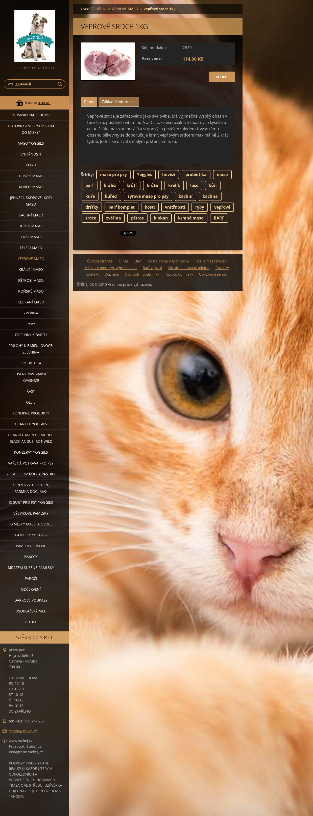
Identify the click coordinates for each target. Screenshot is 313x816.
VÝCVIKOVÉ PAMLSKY (31, 513)
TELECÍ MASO (31, 247)
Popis (89, 101)
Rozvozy (222, 267)
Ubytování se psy (213, 274)
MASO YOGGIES (31, 143)
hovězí (168, 174)
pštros (137, 218)
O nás (124, 261)
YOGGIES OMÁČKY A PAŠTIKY (31, 474)
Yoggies (144, 174)
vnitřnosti (175, 207)
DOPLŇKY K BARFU (31, 334)
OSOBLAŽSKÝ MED (30, 611)
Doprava (112, 274)
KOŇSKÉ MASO (31, 291)
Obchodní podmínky (142, 274)
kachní (185, 196)
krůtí (132, 185)
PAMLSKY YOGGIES (31, 535)
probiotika (196, 174)
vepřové (222, 207)
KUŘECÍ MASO (31, 186)
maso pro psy (113, 174)
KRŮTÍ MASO (31, 226)
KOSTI (31, 165)
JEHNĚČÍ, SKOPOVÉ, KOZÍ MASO (31, 201)
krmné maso (191, 218)
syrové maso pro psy (148, 196)
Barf (138, 261)
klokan (161, 218)
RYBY (31, 323)
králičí (110, 185)
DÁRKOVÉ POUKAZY (30, 600)
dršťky (91, 207)
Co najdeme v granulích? (168, 261)
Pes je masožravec (211, 261)
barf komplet (121, 207)
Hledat (60, 84)
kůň (213, 185)
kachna (210, 196)
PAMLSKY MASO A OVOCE (31, 524)
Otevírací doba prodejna (188, 267)
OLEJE (31, 402)
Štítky (87, 175)
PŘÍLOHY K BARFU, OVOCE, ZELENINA (31, 349)
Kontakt (92, 274)
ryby (199, 207)
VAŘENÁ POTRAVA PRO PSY (31, 463)
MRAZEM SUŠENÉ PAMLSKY (31, 567)
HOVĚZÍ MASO (31, 175)
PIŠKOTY (31, 556)
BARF (219, 218)
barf (89, 185)
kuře (90, 196)
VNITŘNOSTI (30, 154)
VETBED (31, 622)
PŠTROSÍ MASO (31, 280)
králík (174, 185)
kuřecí (111, 196)
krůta (152, 185)
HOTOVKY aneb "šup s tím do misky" (31, 129)
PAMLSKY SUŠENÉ (31, 545)
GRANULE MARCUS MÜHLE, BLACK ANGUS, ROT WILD (31, 438)
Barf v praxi (152, 267)
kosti (150, 207)
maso (222, 174)
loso (194, 185)
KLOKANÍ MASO (31, 302)
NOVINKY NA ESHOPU (31, 115)
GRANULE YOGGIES (31, 424)
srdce (90, 218)
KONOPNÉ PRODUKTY (30, 413)
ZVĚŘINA (31, 313)
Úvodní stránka (93, 8)
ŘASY (31, 391)
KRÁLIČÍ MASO (31, 269)
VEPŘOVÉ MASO (31, 258)
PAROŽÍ (31, 578)
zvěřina (113, 218)
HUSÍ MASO (31, 236)
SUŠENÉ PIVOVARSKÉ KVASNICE (31, 377)
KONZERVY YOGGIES (31, 452)
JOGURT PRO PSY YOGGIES (31, 502)
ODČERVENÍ (31, 589)
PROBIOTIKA (30, 363)
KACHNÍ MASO (31, 215)
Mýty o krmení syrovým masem (110, 267)
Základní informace (118, 101)
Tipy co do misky (179, 274)
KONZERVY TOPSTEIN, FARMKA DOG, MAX (30, 488)
